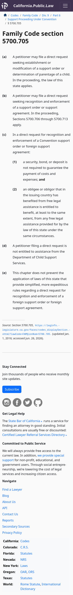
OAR (23, 572)
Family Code (30, 15)
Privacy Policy (12, 532)
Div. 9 (45, 15)
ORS (31, 572)
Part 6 (56, 15)
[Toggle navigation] (65, 6)
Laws (24, 566)
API (4, 508)
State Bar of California (24, 421)
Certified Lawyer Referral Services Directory (33, 435)
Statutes (26, 553)
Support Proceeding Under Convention (32, 19)
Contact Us (10, 514)
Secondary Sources (16, 526)
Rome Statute (30, 584)
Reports (8, 520)
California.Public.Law (33, 5)
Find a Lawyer (12, 489)
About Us (9, 502)
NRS (23, 559)
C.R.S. (24, 547)
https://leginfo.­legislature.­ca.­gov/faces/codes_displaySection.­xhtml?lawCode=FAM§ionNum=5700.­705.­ (36, 330)
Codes (14, 15)
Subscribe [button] (12, 389)
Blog (5, 496)
